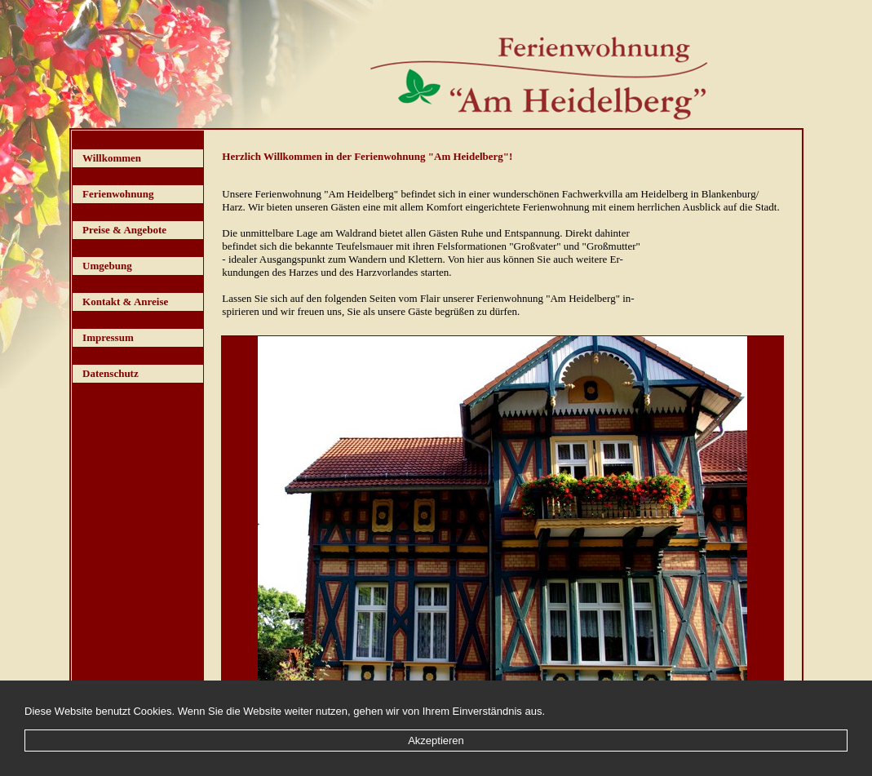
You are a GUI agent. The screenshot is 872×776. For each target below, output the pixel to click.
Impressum (108, 337)
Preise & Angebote (124, 230)
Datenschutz (110, 373)
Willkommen (111, 158)
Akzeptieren (436, 740)
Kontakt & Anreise (125, 301)
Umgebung (107, 265)
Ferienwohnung (117, 194)
